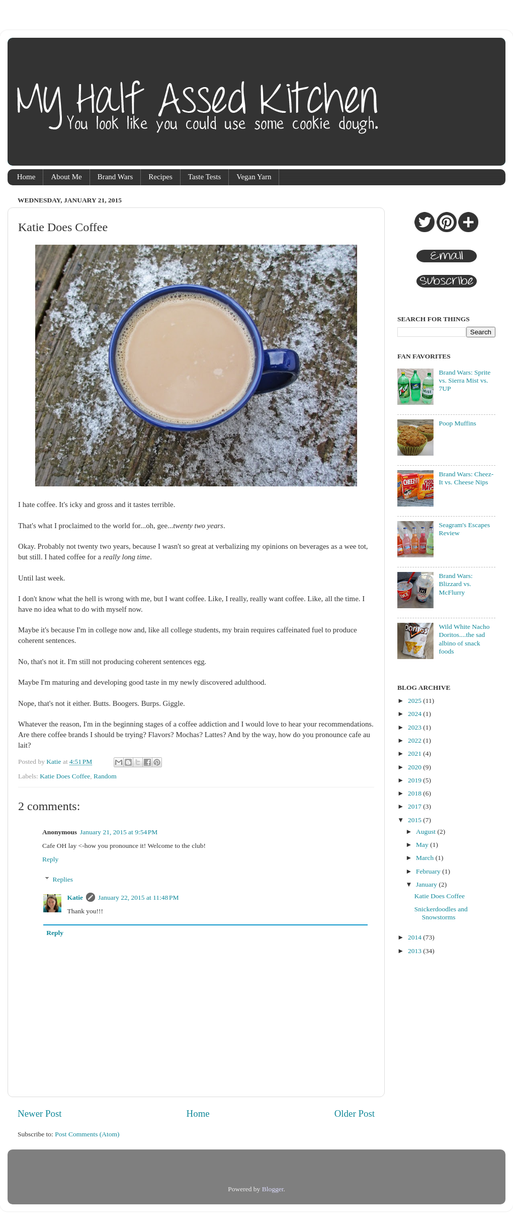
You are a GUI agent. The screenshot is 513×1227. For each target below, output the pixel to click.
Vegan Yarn (253, 177)
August (426, 831)
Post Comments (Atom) (87, 1134)
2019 (415, 780)
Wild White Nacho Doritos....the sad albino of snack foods (464, 639)
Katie (75, 897)
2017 (415, 806)
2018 (415, 793)
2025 (415, 700)
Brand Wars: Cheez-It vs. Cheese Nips (466, 478)
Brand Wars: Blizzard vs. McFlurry (455, 584)
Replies (63, 879)
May (423, 844)
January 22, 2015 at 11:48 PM (138, 897)
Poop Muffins (457, 423)
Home (26, 177)
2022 (415, 740)
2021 (415, 753)
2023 (415, 727)
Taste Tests (204, 177)
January (427, 884)
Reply (50, 859)
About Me (66, 177)
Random (105, 776)
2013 (415, 951)
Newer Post (40, 1113)
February (429, 871)
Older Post (354, 1113)
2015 (415, 820)
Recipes (160, 177)
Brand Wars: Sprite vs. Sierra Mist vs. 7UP (464, 380)
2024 (415, 713)
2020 (415, 767)
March (426, 857)
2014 (415, 937)
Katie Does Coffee (65, 776)
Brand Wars (115, 177)
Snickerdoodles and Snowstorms (441, 913)
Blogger (273, 1189)
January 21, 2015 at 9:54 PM (118, 832)
